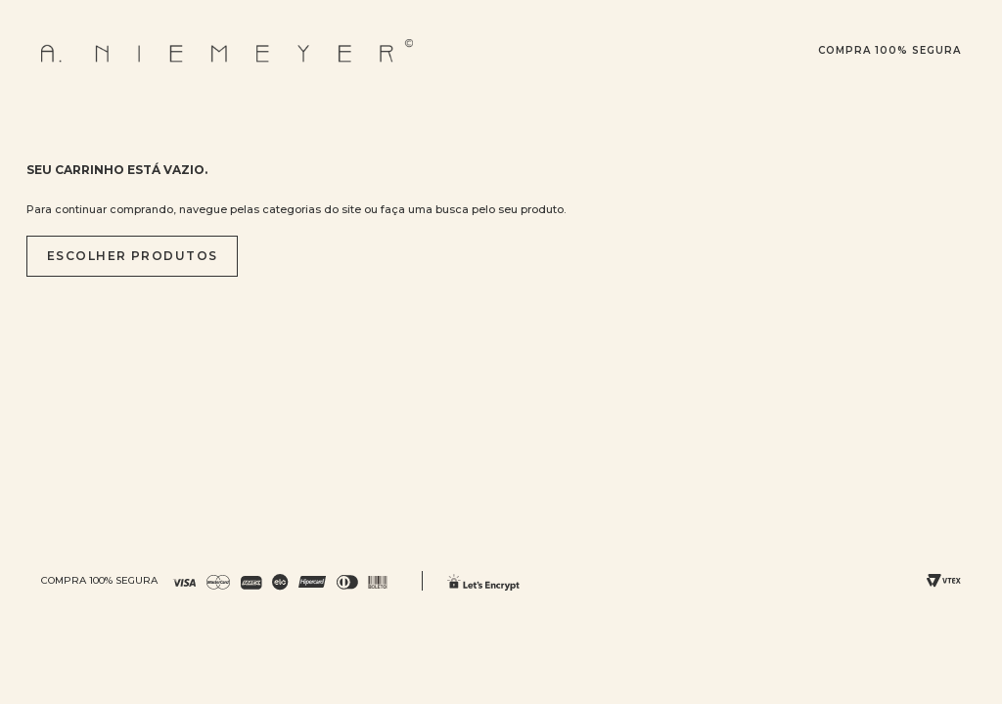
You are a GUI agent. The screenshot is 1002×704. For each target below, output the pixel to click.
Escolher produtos (132, 255)
